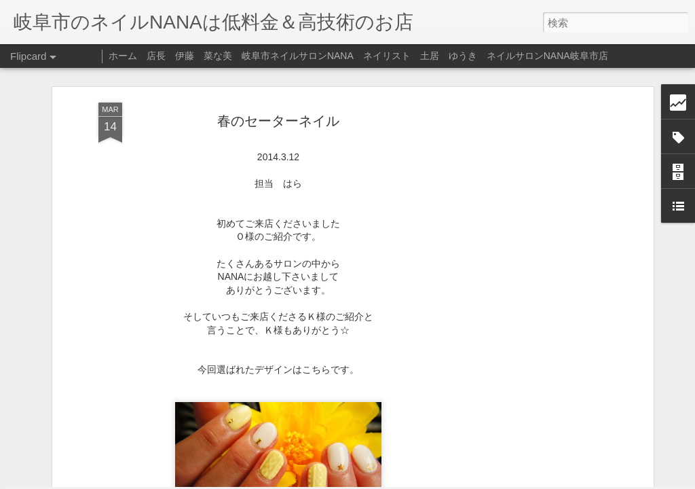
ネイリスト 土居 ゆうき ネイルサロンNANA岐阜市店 (485, 55)
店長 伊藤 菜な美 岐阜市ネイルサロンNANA (250, 55)
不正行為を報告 (430, 480)
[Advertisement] (533, 204)
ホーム (123, 55)
